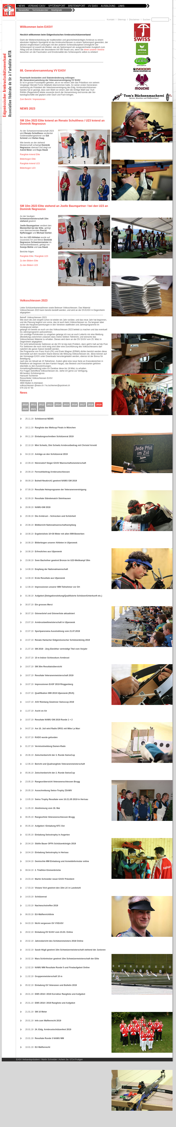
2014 (58, 404)
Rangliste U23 (41, 256)
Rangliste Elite (26, 256)
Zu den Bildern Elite (29, 260)
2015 (66, 404)
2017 (82, 404)
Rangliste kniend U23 (30, 163)
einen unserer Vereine (94, 49)
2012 (41, 404)
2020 (25, 409)
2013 (49, 404)
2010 (25, 404)
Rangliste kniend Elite (30, 154)
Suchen (147, 19)
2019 (98, 404)
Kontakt (110, 19)
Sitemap (122, 19)
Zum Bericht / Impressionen (32, 99)
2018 (90, 404)
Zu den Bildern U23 (29, 265)
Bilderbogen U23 (27, 168)
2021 (33, 409)
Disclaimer (134, 19)
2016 (74, 404)
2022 (41, 409)
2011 (33, 404)
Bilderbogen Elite (28, 159)
